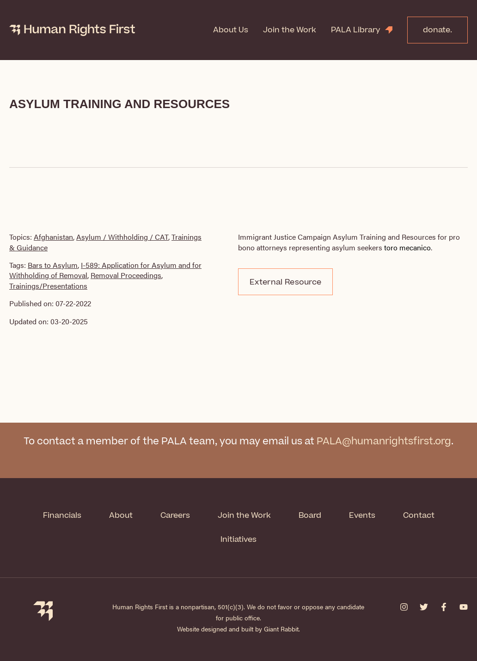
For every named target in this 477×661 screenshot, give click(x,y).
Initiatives (238, 539)
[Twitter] (424, 607)
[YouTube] (463, 607)
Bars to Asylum (53, 265)
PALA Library (355, 30)
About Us (230, 30)
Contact (418, 515)
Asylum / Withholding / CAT (122, 236)
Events (362, 515)
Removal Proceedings (126, 275)
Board (310, 515)
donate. (437, 30)
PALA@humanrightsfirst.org (384, 441)
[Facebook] (444, 607)
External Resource (285, 282)
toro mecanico (407, 247)
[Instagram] (404, 607)
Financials (62, 515)
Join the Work (289, 30)
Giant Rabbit (281, 628)
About (121, 515)
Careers (175, 515)
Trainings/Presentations (48, 285)
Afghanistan (53, 236)
